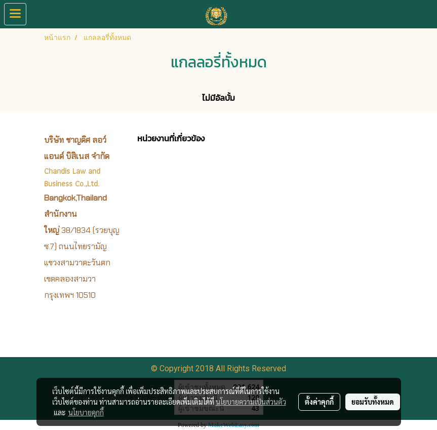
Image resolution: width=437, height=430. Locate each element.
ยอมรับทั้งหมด (372, 401)
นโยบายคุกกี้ (86, 412)
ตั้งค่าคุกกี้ (319, 401)
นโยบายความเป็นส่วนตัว (251, 401)
